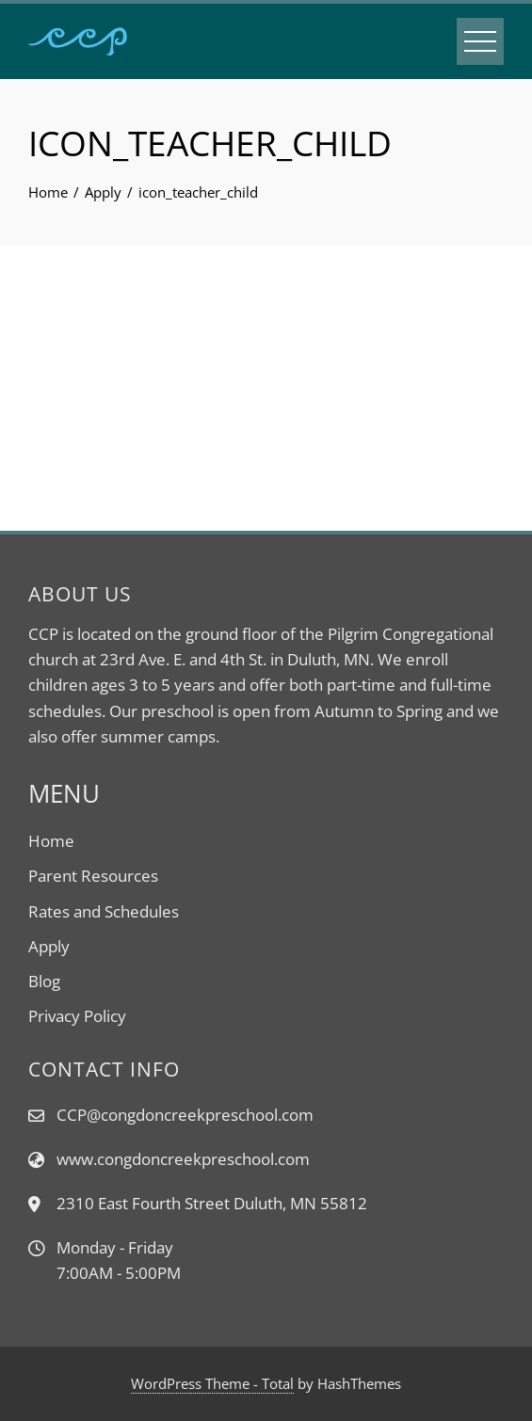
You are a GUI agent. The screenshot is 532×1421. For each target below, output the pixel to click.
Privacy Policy (77, 1016)
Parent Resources (93, 875)
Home (51, 841)
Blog (44, 981)
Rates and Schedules (103, 911)
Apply (49, 946)
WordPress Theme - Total (212, 1383)
